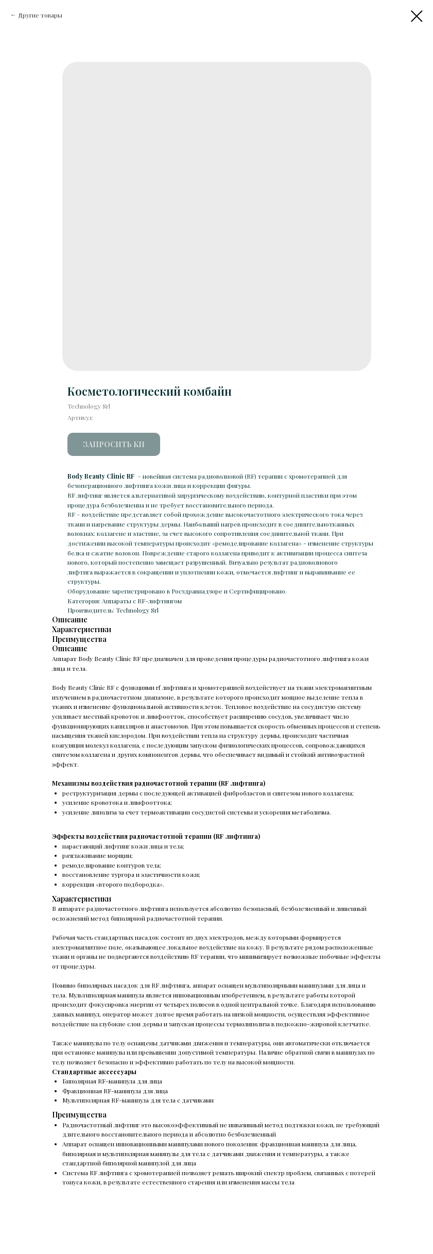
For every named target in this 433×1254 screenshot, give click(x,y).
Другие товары (40, 15)
